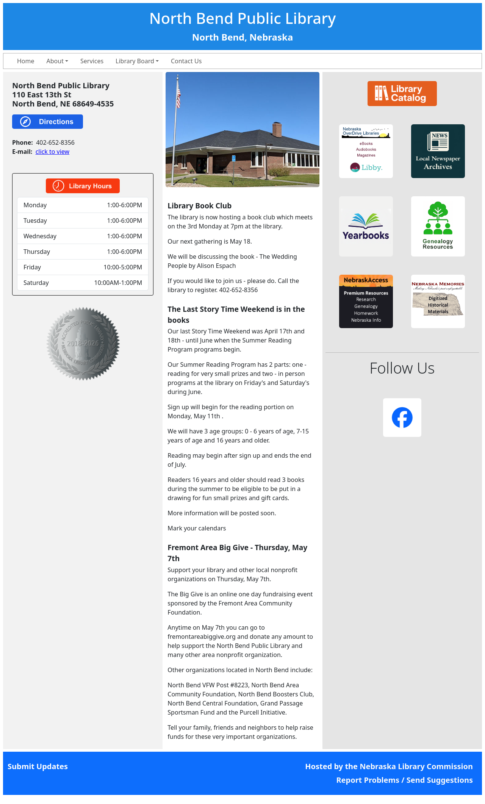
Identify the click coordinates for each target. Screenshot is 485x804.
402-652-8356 (55, 142)
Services (91, 61)
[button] (366, 151)
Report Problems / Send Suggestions (404, 780)
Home (25, 61)
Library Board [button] (135, 61)
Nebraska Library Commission (416, 766)
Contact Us (186, 61)
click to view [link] (52, 151)
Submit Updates (38, 766)
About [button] (55, 61)
